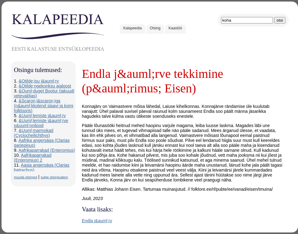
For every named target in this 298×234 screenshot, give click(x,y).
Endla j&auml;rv (97, 220)
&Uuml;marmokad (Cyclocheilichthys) (33, 133)
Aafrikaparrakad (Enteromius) (47, 150)
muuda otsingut (25, 177)
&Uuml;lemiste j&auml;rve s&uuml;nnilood (41, 123)
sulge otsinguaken (54, 177)
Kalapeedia (132, 28)
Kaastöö (175, 28)
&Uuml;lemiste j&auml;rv (42, 115)
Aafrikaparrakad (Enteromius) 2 (32, 158)
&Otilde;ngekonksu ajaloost (45, 85)
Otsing (155, 28)
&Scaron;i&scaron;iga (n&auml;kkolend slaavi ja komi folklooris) (43, 105)
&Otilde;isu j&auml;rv (39, 81)
